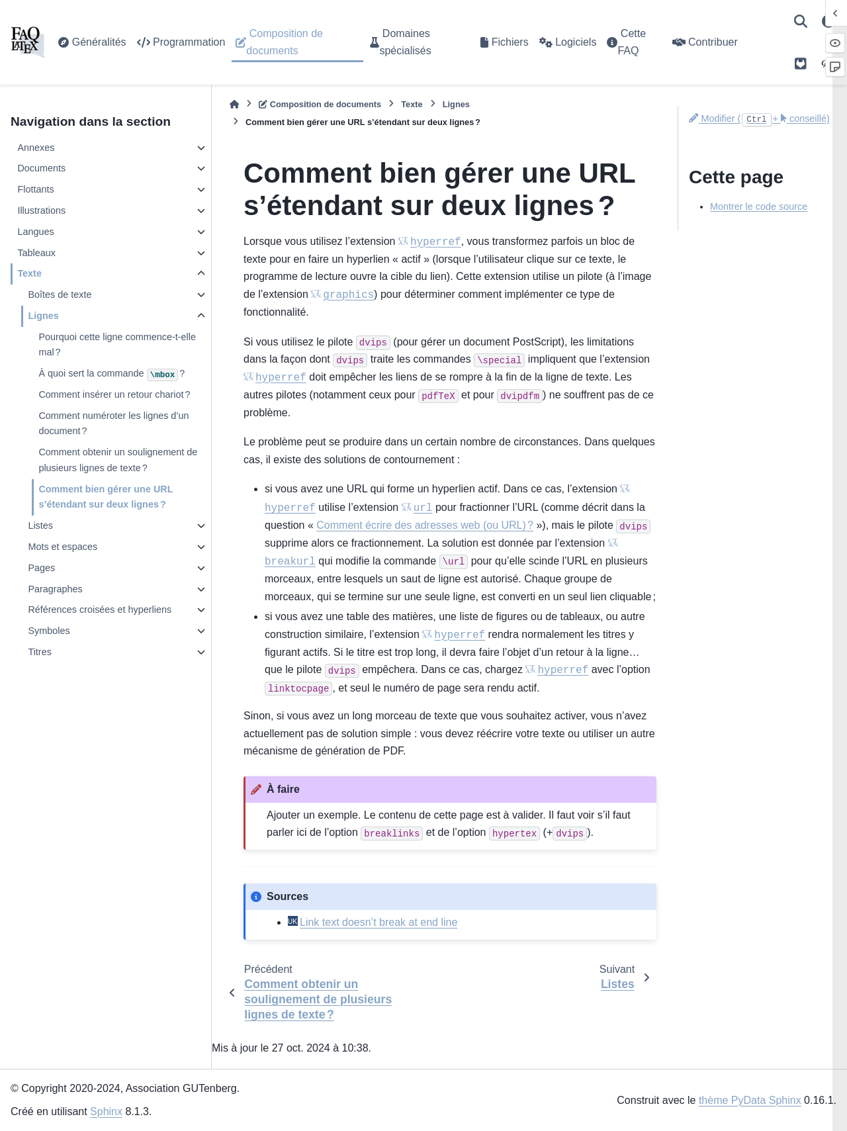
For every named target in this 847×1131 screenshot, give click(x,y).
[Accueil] (234, 104)
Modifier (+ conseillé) (759, 118)
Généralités (92, 42)
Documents (41, 168)
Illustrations (41, 210)
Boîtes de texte (59, 294)
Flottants (35, 189)
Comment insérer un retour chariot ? (114, 394)
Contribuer (705, 42)
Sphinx (106, 1111)
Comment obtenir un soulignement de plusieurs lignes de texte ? (117, 460)
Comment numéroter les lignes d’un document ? (113, 423)
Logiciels (568, 42)
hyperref (435, 242)
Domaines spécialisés (400, 42)
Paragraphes (55, 589)
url (423, 508)
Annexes (35, 147)
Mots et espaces (62, 546)
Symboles (48, 630)
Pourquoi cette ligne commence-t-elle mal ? (117, 345)
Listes (40, 525)
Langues (35, 231)
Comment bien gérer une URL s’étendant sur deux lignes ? (105, 497)
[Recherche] (801, 21)
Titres (39, 652)
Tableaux (36, 253)
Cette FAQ (626, 42)
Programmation (181, 42)
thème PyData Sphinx (750, 1100)
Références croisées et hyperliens (99, 609)
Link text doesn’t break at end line (378, 922)
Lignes (43, 315)
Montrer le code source (758, 206)
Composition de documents (279, 42)
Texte (29, 273)
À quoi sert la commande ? (111, 374)
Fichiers (504, 42)
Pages (41, 568)
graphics (348, 295)
